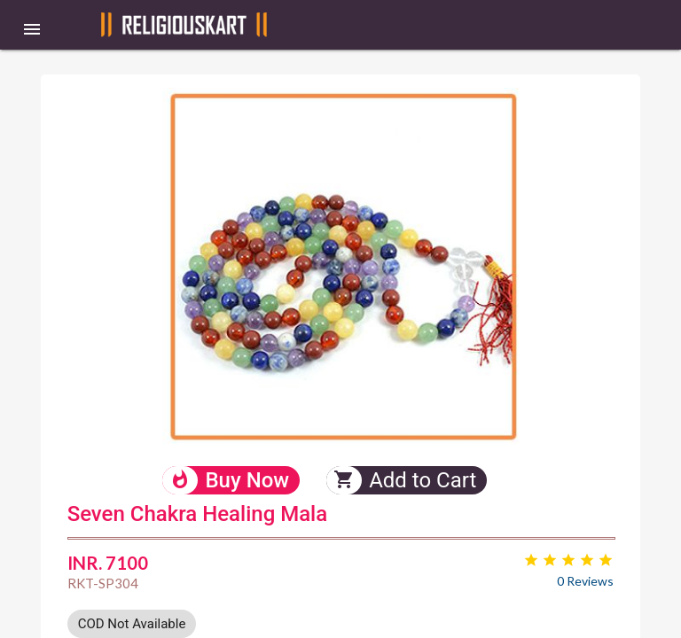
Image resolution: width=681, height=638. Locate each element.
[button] (32, 28)
